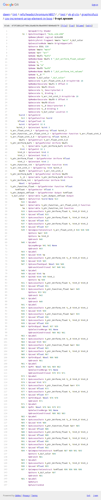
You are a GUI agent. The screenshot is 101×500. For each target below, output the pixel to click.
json (95, 495)
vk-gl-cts (73, 14)
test (63, 14)
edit (89, 25)
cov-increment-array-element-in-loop (28, 18)
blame (80, 25)
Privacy (26, 495)
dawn (6, 14)
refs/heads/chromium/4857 (37, 14)
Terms (34, 495)
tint (14, 14)
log (72, 25)
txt (88, 495)
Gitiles (18, 495)
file (64, 25)
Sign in (95, 4)
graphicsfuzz (89, 14)
